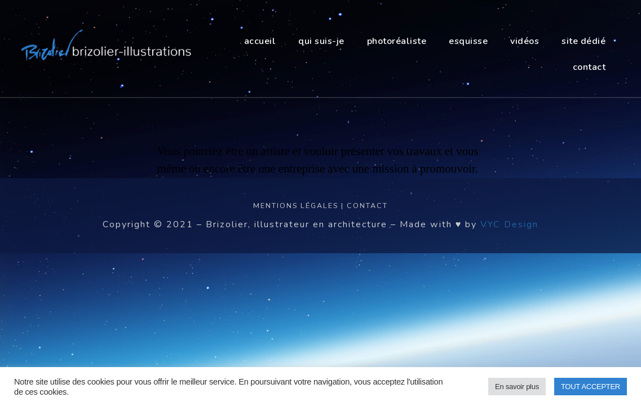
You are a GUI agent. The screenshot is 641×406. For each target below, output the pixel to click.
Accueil (260, 41)
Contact (367, 205)
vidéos (524, 41)
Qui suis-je (321, 41)
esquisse (468, 41)
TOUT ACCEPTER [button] (590, 386)
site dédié (583, 41)
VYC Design (509, 224)
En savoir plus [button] (517, 386)
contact (589, 67)
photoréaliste (397, 41)
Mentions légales (295, 205)
